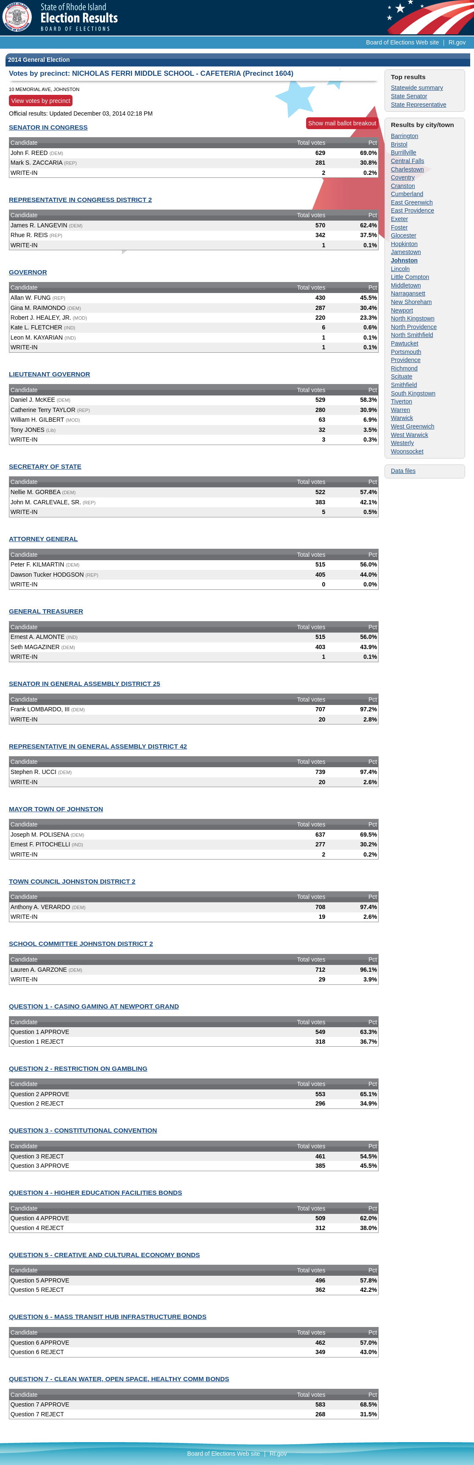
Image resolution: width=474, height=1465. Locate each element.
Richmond (404, 368)
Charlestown (407, 169)
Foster (399, 227)
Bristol (399, 144)
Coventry (403, 177)
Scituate (402, 376)
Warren (400, 409)
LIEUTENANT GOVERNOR (49, 374)
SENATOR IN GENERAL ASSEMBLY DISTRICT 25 (84, 683)
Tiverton (401, 401)
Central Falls (407, 161)
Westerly (402, 443)
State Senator (409, 96)
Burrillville (403, 152)
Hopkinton (404, 243)
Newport (402, 310)
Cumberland (407, 194)
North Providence (414, 326)
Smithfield (404, 384)
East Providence (412, 210)
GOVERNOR (28, 272)
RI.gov (457, 42)
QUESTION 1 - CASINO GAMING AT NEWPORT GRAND (94, 1006)
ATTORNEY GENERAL (43, 538)
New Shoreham (411, 302)
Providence (406, 360)
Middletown (406, 285)
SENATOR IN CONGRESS (48, 127)
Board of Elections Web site (402, 42)
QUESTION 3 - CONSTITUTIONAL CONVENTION (83, 1130)
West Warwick (409, 434)
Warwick (402, 418)
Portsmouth (406, 351)
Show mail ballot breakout (342, 123)
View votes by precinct (40, 100)
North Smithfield (412, 335)
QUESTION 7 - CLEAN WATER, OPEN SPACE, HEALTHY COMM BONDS (119, 1378)
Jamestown (406, 252)
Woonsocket (407, 451)
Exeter (399, 219)
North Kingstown (413, 318)
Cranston (403, 185)
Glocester (403, 235)
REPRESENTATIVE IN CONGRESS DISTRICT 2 (80, 199)
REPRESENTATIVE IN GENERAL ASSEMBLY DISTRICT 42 (98, 746)
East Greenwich (412, 202)
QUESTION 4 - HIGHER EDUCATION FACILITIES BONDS (95, 1192)
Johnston (404, 260)
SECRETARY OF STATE (45, 466)
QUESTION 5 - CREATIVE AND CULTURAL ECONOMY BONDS (104, 1254)
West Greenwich (412, 426)
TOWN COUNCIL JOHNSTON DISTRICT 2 (72, 881)
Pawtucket (404, 343)
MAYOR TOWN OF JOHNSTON (56, 809)
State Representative (418, 104)
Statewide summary (417, 87)
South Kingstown (413, 393)
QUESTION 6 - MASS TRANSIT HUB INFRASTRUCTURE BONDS (107, 1316)
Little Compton (410, 277)
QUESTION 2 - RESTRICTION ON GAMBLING (78, 1068)
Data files (403, 470)
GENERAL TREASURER (46, 611)
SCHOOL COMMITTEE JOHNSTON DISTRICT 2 (81, 943)
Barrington (404, 136)
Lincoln (400, 268)
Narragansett (408, 293)
